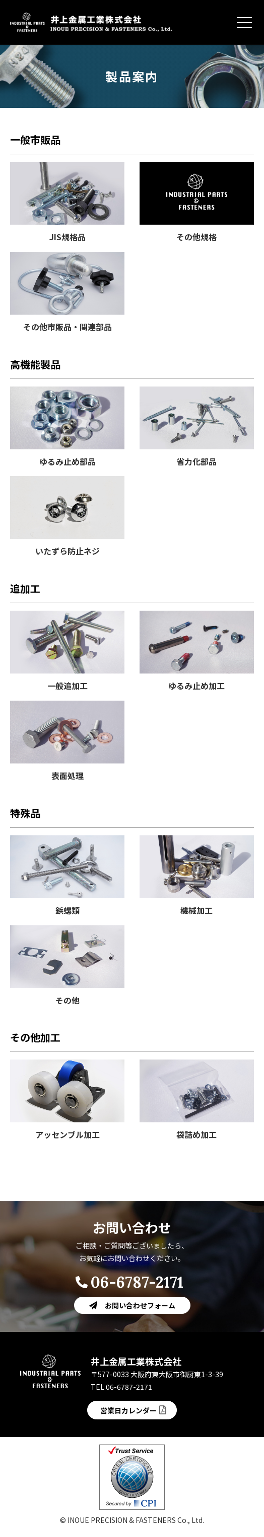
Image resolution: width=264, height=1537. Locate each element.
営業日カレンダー (128, 1410)
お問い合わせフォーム (140, 1305)
